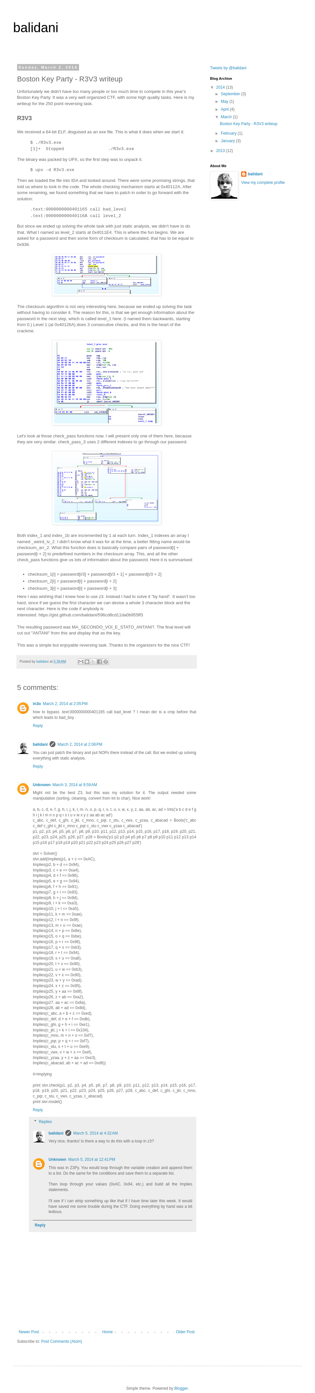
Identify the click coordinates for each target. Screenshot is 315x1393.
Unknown (42, 785)
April (225, 109)
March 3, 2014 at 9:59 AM (74, 785)
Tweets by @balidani (228, 68)
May (225, 101)
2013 (221, 150)
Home (107, 1332)
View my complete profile (263, 182)
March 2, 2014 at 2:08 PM (79, 744)
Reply (38, 725)
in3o (37, 703)
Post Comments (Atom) (61, 1341)
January (228, 141)
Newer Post (29, 1332)
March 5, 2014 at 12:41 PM (91, 1159)
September (231, 94)
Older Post (185, 1332)
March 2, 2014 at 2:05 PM (65, 703)
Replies (45, 1121)
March (227, 117)
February (229, 133)
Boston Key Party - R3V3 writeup (248, 124)
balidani (35, 27)
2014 (221, 87)
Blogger (181, 1388)
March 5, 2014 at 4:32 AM (95, 1133)
